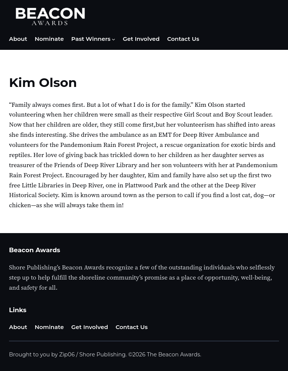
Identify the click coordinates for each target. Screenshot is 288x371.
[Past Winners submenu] (113, 39)
